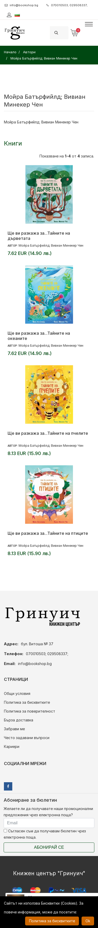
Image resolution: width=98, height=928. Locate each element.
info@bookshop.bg (21, 5)
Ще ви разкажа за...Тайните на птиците (48, 533)
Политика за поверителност (29, 711)
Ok (87, 921)
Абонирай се (49, 847)
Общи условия (17, 693)
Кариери (11, 746)
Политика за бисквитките (27, 702)
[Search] (65, 32)
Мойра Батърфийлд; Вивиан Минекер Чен (51, 245)
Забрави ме (14, 729)
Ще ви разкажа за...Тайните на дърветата (39, 236)
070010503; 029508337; (67, 5)
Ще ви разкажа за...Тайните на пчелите (48, 433)
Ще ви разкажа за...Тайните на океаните (39, 336)
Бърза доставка (18, 720)
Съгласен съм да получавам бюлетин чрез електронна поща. (45, 834)
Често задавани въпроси (26, 737)
